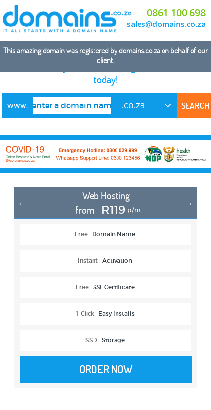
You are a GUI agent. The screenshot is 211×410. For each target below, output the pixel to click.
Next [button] (188, 203)
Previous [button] (22, 203)
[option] (105, 292)
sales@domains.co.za (166, 24)
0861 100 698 (176, 12)
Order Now (106, 369)
